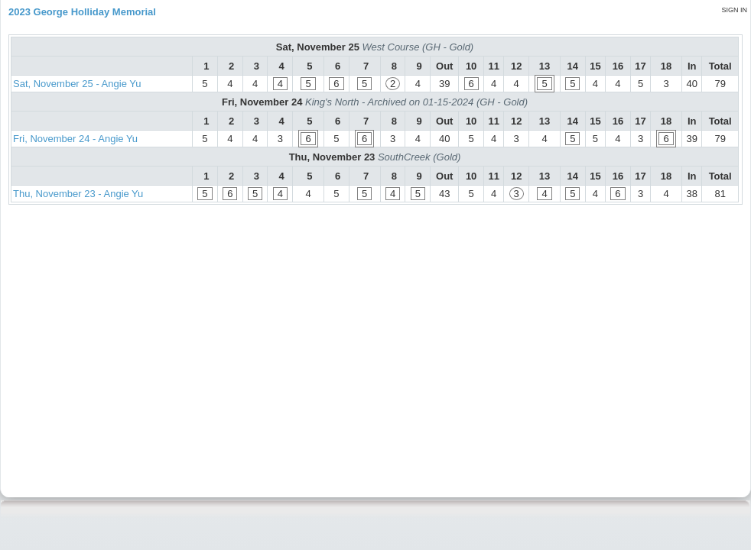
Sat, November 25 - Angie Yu (77, 83)
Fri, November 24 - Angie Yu (75, 138)
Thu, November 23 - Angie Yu (78, 193)
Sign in (734, 10)
